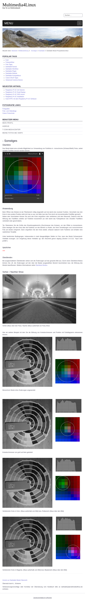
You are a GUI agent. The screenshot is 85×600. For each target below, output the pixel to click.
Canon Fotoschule (8, 113)
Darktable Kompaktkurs (13, 75)
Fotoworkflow (10, 62)
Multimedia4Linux (19, 4)
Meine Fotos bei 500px (12, 133)
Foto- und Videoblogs (9, 111)
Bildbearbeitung (23, 50)
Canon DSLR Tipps (12, 78)
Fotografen (6, 109)
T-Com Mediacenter (11, 129)
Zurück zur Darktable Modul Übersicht (14, 580)
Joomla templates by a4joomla (42, 597)
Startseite (14, 50)
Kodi (7, 60)
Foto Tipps (9, 64)
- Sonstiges (33, 50)
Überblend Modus (41, 265)
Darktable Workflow (12, 69)
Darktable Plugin (11, 71)
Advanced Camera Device (14, 80)
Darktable (42, 50)
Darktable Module (11, 73)
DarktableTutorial (11, 67)
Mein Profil (7, 123)
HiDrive (5, 126)
